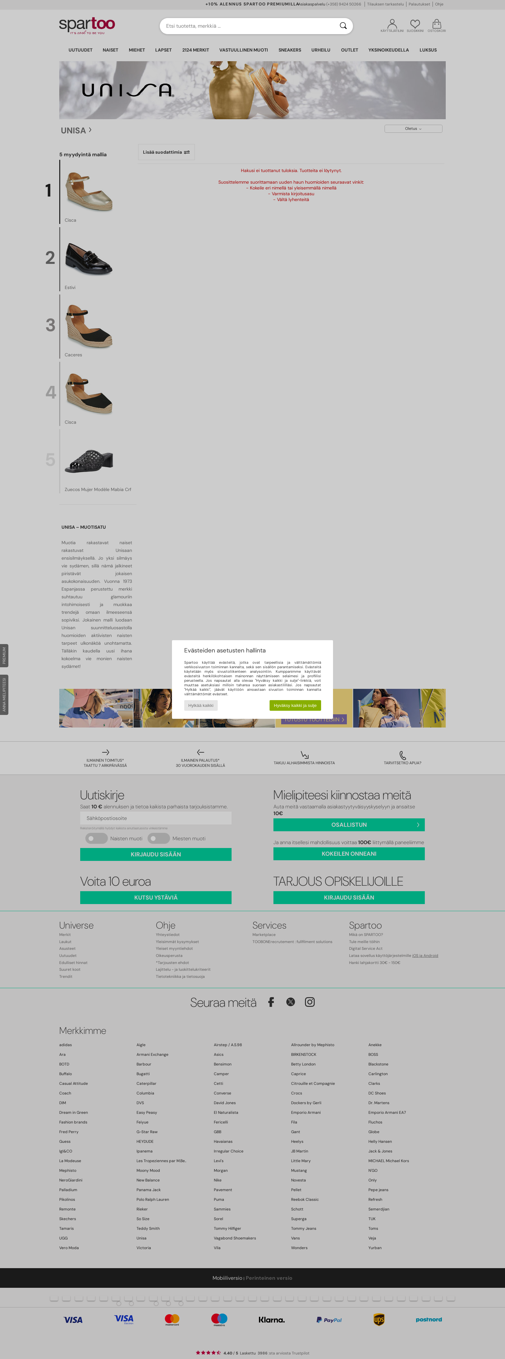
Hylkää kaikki (201, 705)
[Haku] (343, 26)
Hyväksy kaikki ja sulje (295, 705)
